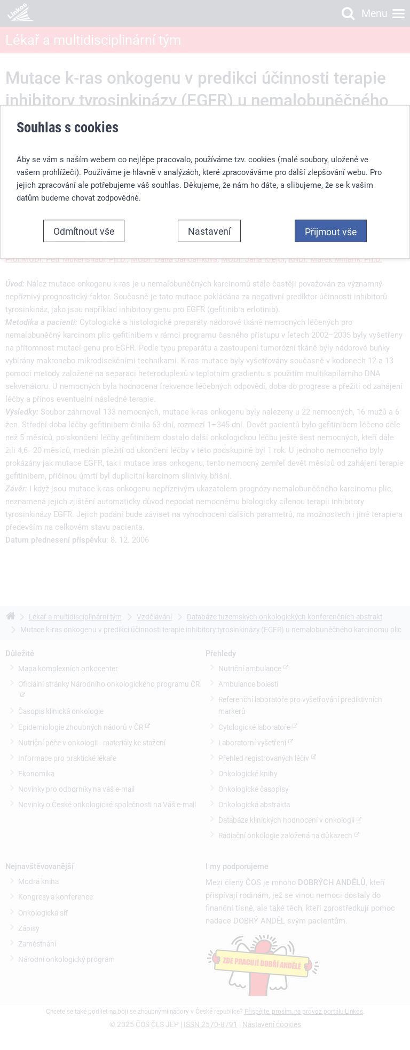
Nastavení (209, 231)
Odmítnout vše (83, 231)
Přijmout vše (331, 231)
